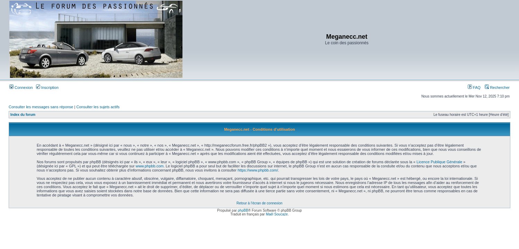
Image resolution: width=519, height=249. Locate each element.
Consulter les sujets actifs (97, 107)
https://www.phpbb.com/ (258, 170)
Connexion (21, 87)
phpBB (243, 210)
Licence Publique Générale (439, 162)
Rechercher (497, 87)
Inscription (47, 87)
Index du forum (22, 115)
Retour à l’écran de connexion (259, 203)
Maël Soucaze (277, 214)
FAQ (474, 87)
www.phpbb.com (150, 166)
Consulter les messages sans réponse (41, 107)
